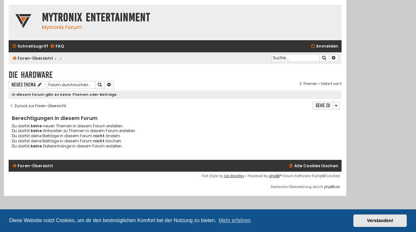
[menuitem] (57, 46)
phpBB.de (332, 186)
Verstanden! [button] (380, 220)
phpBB (274, 175)
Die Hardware (31, 75)
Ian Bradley (234, 175)
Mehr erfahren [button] (235, 220)
